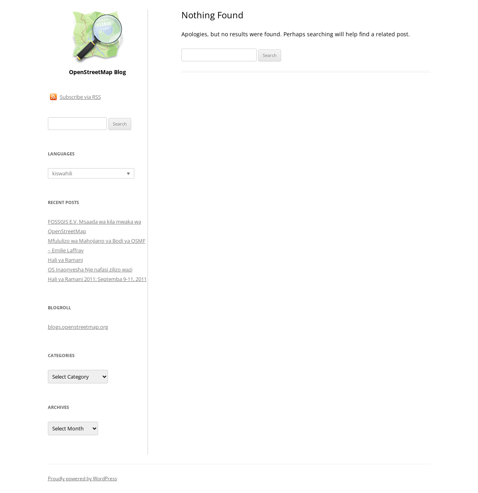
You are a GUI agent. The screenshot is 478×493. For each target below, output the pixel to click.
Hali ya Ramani (65, 259)
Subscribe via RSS (80, 96)
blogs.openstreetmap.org (78, 326)
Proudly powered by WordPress (82, 478)
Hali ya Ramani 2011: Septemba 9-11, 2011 (97, 279)
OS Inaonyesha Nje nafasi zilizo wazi (90, 269)
